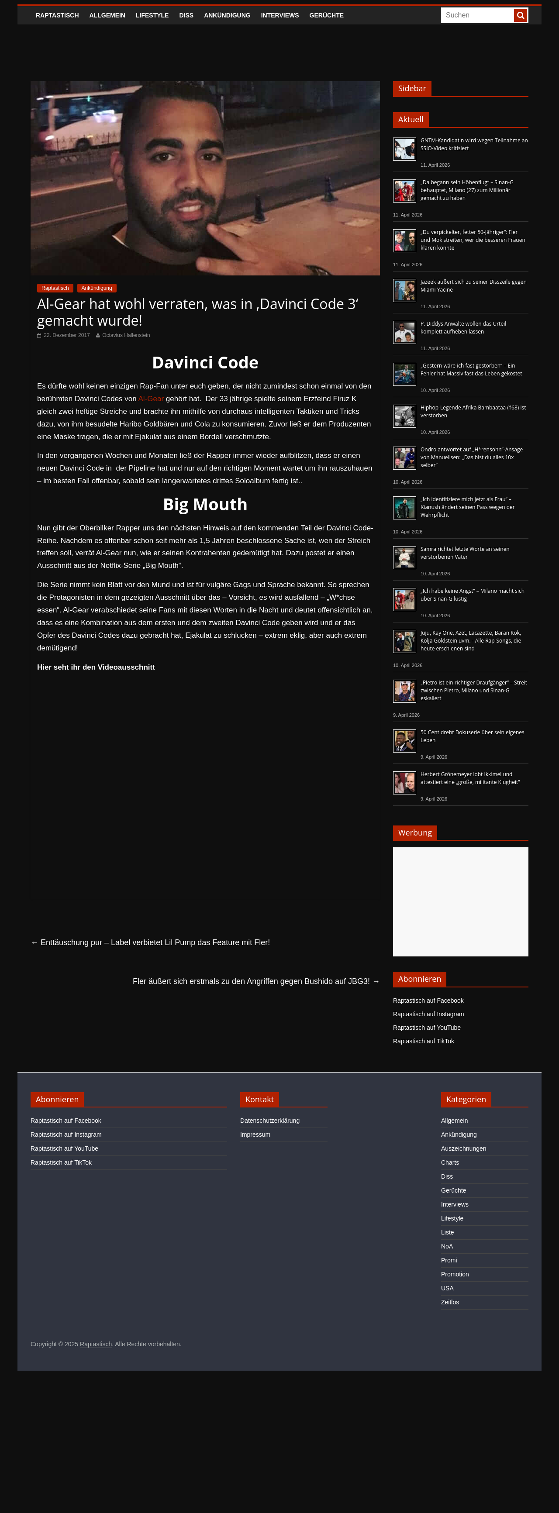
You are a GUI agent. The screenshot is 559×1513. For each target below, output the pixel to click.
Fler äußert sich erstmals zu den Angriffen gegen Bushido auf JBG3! (256, 981)
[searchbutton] (520, 15)
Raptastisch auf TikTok (423, 1041)
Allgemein (107, 15)
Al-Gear (151, 399)
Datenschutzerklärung (270, 1120)
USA (447, 1288)
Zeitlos (450, 1302)
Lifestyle (152, 15)
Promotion (455, 1274)
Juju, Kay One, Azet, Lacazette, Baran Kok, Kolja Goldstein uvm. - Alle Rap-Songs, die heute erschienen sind (471, 640)
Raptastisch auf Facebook (428, 1000)
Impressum (255, 1134)
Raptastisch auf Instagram (428, 1014)
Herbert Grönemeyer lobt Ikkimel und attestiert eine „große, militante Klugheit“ (470, 778)
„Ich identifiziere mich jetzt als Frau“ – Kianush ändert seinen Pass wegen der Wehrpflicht (468, 507)
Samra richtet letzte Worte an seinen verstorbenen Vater (465, 552)
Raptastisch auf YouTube (427, 1027)
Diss (186, 15)
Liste (447, 1232)
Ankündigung (227, 15)
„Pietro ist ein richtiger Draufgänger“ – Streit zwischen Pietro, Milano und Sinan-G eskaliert (474, 690)
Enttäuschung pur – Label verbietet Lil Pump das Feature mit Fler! (150, 942)
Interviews (280, 15)
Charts (450, 1162)
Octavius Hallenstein (126, 335)
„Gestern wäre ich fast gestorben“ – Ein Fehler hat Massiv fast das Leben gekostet (471, 369)
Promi (449, 1260)
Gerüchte (327, 15)
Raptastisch (57, 15)
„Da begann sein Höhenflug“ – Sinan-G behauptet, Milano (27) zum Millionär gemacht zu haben (467, 190)
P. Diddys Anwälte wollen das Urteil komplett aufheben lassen (463, 327)
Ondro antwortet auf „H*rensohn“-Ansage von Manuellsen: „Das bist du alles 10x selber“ (472, 457)
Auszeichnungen (464, 1148)
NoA (447, 1246)
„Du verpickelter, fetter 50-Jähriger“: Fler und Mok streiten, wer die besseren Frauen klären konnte (473, 239)
